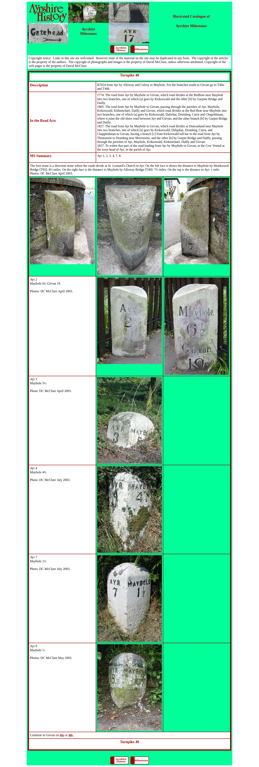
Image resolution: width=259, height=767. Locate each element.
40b (70, 735)
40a (62, 735)
